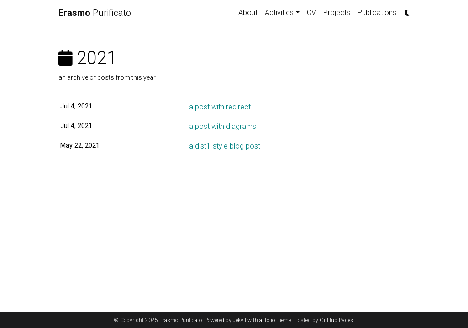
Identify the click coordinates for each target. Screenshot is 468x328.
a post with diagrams (222, 126)
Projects (336, 12)
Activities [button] (279, 12)
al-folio (267, 320)
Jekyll (239, 320)
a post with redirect (220, 106)
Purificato (94, 12)
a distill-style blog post (224, 146)
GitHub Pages (336, 320)
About (248, 12)
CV (311, 12)
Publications (377, 12)
